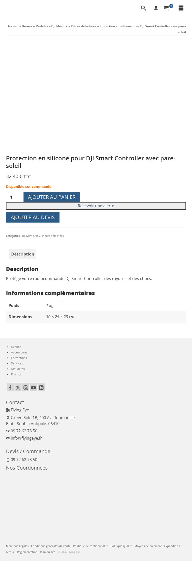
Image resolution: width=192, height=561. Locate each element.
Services (17, 363)
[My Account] (156, 8)
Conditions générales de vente (50, 546)
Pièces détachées (53, 236)
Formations (19, 358)
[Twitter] (18, 387)
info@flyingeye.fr (24, 438)
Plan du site (47, 552)
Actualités (18, 369)
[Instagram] (25, 387)
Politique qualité (121, 546)
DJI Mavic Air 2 (31, 236)
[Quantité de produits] (11, 197)
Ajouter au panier (52, 197)
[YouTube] (33, 387)
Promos (16, 374)
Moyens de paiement (148, 546)
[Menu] (181, 8)
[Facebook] (10, 387)
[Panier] (168, 8)
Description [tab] (22, 254)
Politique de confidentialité (90, 546)
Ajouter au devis (33, 217)
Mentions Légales (17, 546)
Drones (16, 347)
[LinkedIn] (41, 387)
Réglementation (27, 552)
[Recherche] (143, 8)
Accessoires (19, 352)
